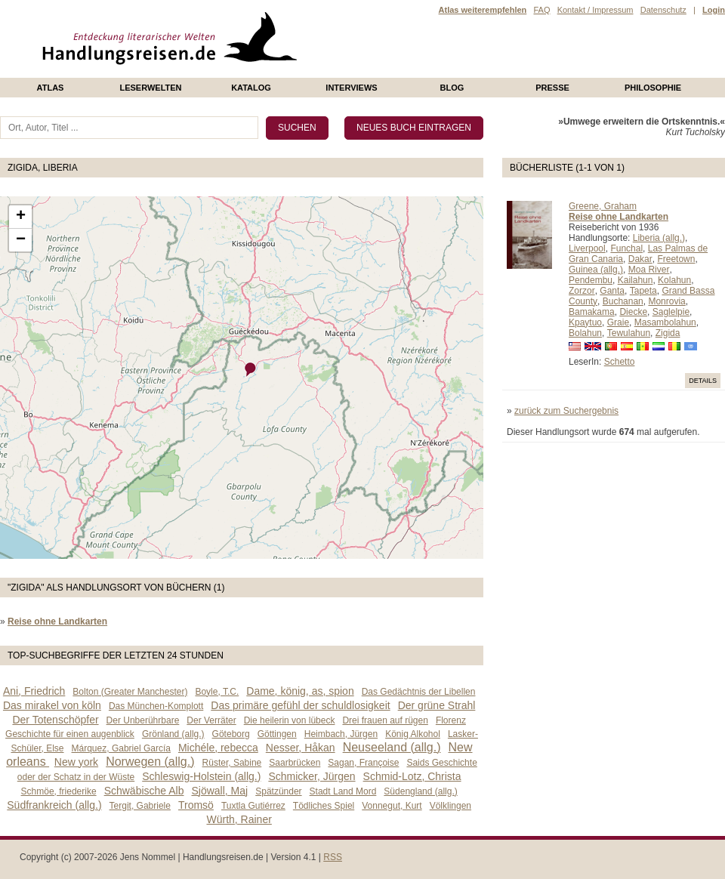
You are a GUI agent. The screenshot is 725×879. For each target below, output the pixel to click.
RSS (332, 857)
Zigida (668, 333)
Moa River (649, 269)
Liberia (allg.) (659, 238)
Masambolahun (665, 322)
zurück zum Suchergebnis (566, 411)
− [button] (21, 240)
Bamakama (592, 312)
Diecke (633, 312)
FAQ (541, 9)
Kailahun (635, 280)
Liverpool (587, 248)
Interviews (351, 87)
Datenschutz (663, 9)
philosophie (653, 87)
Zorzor (582, 290)
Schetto (619, 361)
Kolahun (674, 280)
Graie (618, 322)
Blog (452, 87)
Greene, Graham (603, 206)
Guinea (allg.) (596, 269)
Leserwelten (150, 87)
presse (552, 87)
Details (703, 380)
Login (713, 9)
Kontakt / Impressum (595, 9)
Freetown (676, 259)
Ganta (612, 290)
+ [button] (21, 216)
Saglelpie (671, 312)
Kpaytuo (585, 322)
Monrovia (666, 301)
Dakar (640, 259)
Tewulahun (628, 333)
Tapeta (643, 290)
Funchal (626, 248)
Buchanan (623, 301)
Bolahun (585, 333)
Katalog (251, 87)
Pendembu (590, 280)
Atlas (50, 87)
